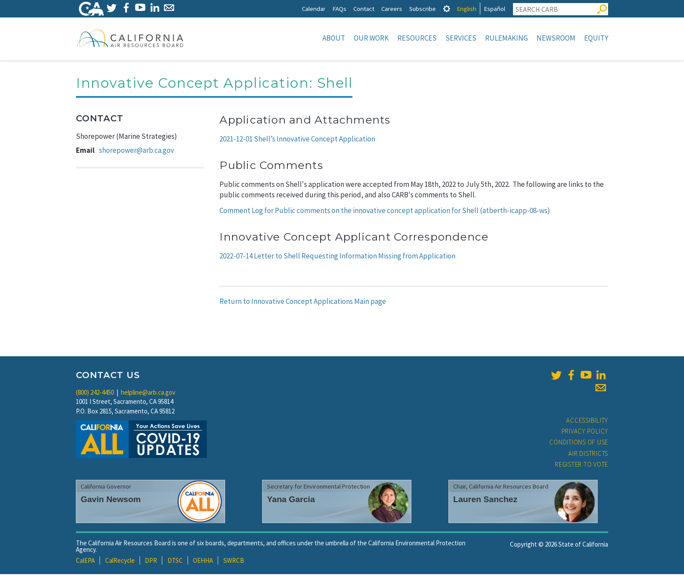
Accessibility (587, 421)
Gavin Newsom (111, 500)
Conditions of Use (578, 443)
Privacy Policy (585, 432)
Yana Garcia (291, 500)
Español (494, 8)
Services (460, 38)
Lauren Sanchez (485, 500)
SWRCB (233, 561)
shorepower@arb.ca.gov (136, 151)
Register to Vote (581, 465)
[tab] (447, 8)
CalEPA (85, 561)
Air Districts (588, 454)
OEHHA (203, 561)
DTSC (175, 561)
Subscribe (422, 8)
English (466, 8)
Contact (363, 8)
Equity (596, 38)
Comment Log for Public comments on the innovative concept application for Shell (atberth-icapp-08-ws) (384, 211)
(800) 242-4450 (95, 393)
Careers (391, 8)
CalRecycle (120, 561)
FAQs (339, 8)
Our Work (371, 38)
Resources (417, 38)
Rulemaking (506, 38)
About (333, 38)
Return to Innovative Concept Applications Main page (302, 302)
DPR (151, 561)
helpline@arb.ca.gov (148, 393)
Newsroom (556, 38)
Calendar (313, 8)
